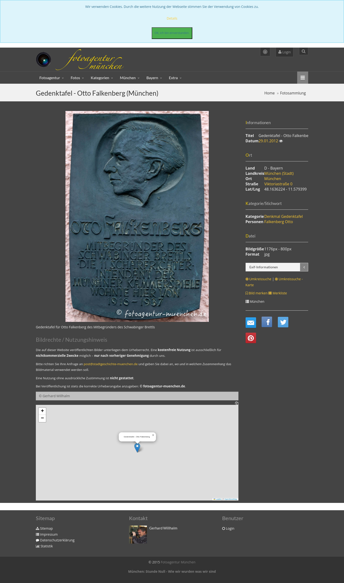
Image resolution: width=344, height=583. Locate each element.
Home (269, 93)
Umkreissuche (258, 279)
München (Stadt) (279, 173)
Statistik (44, 546)
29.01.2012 (268, 140)
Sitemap (44, 528)
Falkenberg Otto (278, 221)
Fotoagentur (49, 77)
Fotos (75, 77)
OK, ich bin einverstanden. (172, 33)
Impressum (47, 534)
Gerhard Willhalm (163, 528)
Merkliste (277, 293)
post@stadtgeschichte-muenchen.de (111, 364)
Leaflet (217, 499)
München (128, 77)
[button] (137, 448)
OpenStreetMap (231, 499)
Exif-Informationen (263, 267)
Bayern (152, 77)
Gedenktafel (292, 216)
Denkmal (272, 216)
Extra (173, 77)
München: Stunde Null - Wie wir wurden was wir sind (172, 571)
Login (284, 52)
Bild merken (257, 293)
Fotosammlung (293, 93)
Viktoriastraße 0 (278, 184)
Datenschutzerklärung (55, 540)
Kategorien (100, 77)
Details (172, 18)
